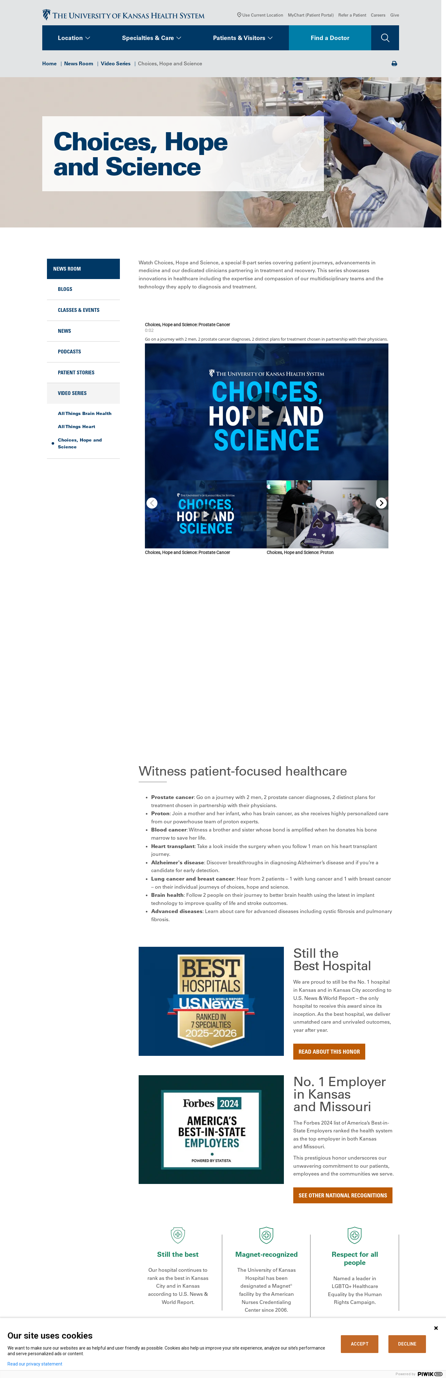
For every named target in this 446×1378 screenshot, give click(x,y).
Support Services (253, 1302)
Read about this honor (329, 849)
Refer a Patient (352, 17)
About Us (191, 1256)
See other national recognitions (343, 993)
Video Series (116, 65)
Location (70, 40)
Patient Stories (76, 375)
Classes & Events (79, 312)
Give (394, 17)
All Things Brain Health (84, 415)
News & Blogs (196, 1293)
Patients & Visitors (239, 40)
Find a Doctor (330, 40)
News (64, 333)
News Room (78, 65)
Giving (330, 1293)
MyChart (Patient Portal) (311, 17)
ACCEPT (360, 1343)
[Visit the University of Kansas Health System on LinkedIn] (91, 1312)
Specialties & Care (148, 40)
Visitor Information (254, 1310)
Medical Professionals (348, 1264)
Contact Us (193, 1264)
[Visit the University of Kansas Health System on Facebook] (50, 1312)
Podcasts (69, 354)
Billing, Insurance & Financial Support (266, 1267)
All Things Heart (76, 429)
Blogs (65, 291)
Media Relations (341, 1302)
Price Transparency (255, 1279)
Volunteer (191, 1310)
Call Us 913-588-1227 (72, 1284)
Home (49, 65)
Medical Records (252, 1293)
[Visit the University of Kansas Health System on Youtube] (131, 1312)
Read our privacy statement (35, 1363)
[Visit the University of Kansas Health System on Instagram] (111, 1312)
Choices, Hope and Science (80, 445)
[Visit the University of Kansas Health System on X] (70, 1312)
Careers (378, 17)
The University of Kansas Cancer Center (360, 1282)
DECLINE (407, 1343)
